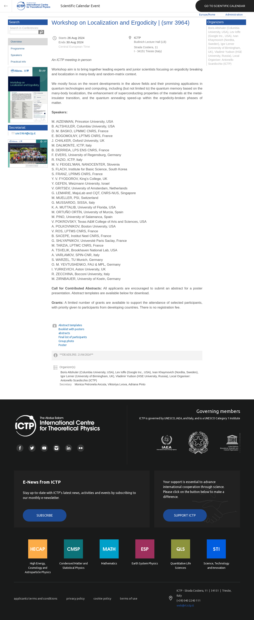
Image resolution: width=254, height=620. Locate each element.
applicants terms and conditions (35, 598)
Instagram (56, 448)
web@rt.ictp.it (185, 605)
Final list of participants (73, 337)
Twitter (32, 448)
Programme (18, 48)
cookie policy (102, 598)
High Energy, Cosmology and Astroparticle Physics (38, 567)
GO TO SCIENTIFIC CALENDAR (224, 6)
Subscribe (45, 515)
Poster (63, 345)
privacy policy (75, 598)
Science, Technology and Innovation (216, 565)
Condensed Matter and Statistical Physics (73, 565)
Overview (16, 41)
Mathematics (109, 563)
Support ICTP (185, 515)
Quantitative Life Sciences (180, 565)
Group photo (66, 341)
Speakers (16, 55)
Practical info (18, 61)
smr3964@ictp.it (25, 133)
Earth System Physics (145, 563)
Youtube (44, 448)
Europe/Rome (207, 14)
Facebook (19, 448)
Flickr (80, 448)
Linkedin (68, 448)
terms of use (128, 598)
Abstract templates (70, 325)
